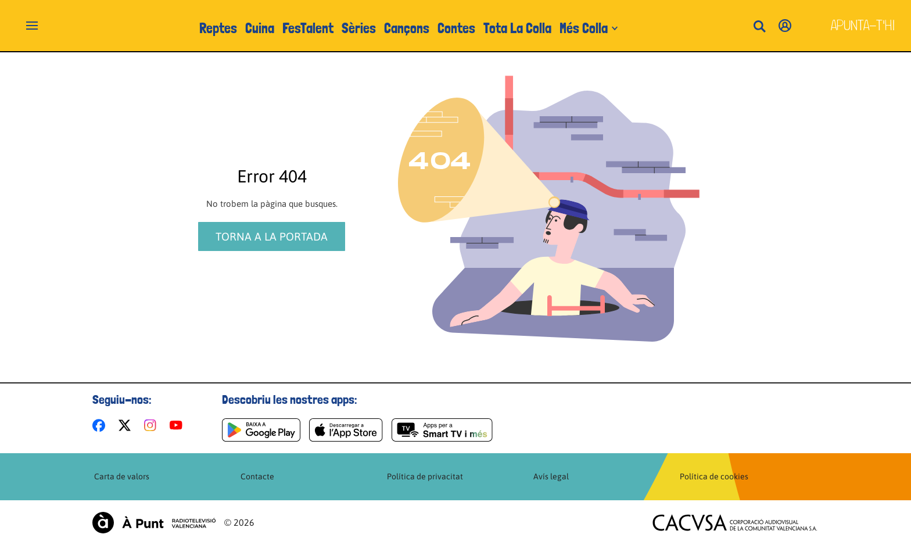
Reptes (218, 28)
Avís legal (551, 476)
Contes (456, 28)
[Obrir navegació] (32, 26)
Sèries (359, 28)
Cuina (259, 28)
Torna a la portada (272, 236)
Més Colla (583, 28)
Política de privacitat (425, 476)
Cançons (406, 28)
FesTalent (307, 28)
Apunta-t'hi (863, 25)
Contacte (257, 476)
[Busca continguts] (759, 27)
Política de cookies (714, 476)
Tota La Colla (517, 28)
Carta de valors (121, 476)
